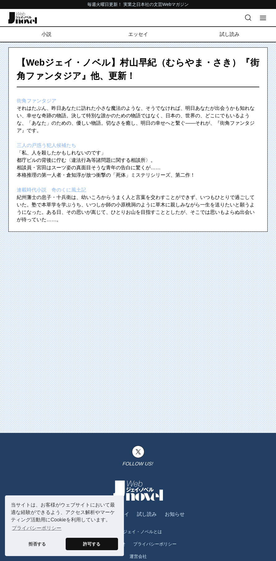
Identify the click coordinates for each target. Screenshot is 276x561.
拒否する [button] (37, 544)
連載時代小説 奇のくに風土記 (51, 189)
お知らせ (175, 514)
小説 (46, 34)
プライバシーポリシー (155, 544)
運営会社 (138, 556)
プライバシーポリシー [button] (36, 528)
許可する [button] (91, 544)
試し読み (229, 34)
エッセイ (138, 34)
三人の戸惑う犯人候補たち (46, 145)
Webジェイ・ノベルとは (138, 531)
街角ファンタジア (36, 100)
